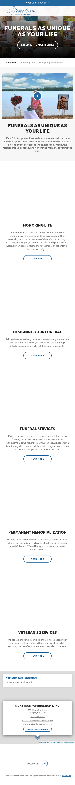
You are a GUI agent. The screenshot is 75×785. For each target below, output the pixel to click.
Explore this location (37, 729)
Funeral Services (37, 429)
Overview (11, 62)
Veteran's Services (37, 632)
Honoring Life (28, 62)
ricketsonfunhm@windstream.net (37, 720)
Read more (41, 257)
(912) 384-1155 (42, 3)
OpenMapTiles (56, 743)
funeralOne (66, 776)
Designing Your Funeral (51, 62)
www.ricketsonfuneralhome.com (37, 724)
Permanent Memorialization (37, 532)
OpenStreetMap (68, 743)
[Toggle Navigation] (68, 62)
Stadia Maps (45, 743)
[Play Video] (37, 96)
